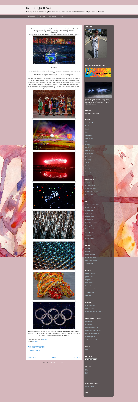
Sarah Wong (89, 153)
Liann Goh (88, 147)
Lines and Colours (90, 229)
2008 (86, 372)
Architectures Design (91, 191)
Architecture (31, 16)
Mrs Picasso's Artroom (92, 333)
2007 (86, 374)
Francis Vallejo (89, 216)
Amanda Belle (89, 123)
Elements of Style (90, 257)
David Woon (89, 126)
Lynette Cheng (89, 150)
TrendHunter (89, 263)
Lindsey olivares (90, 226)
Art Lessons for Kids (91, 340)
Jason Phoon (89, 138)
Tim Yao (87, 162)
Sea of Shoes (89, 286)
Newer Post (32, 357)
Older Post (76, 357)
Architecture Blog (90, 188)
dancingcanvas (39, 7)
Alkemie (87, 248)
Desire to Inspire (90, 254)
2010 (86, 369)
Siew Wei (88, 156)
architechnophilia (90, 185)
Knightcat (88, 280)
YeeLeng (88, 172)
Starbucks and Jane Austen (93, 289)
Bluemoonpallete (90, 336)
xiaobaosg (88, 295)
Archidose (88, 182)
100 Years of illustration (92, 204)
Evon (86, 132)
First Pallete (88, 321)
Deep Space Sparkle (91, 327)
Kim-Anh (87, 144)
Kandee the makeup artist (93, 311)
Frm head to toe (90, 305)
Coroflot (87, 251)
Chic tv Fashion (90, 273)
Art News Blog (89, 210)
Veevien (87, 166)
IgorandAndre (89, 219)
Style (61, 16)
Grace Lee (88, 135)
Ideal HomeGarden (91, 260)
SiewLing (88, 159)
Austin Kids (88, 324)
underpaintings (89, 238)
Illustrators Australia (91, 223)
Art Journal (52, 16)
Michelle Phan (89, 308)
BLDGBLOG (89, 194)
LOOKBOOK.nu (90, 283)
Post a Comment (35, 350)
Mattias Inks (88, 235)
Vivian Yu (88, 169)
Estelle (87, 129)
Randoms (35, 341)
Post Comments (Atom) (58, 363)
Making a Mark (89, 232)
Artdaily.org (88, 213)
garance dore (89, 277)
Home (54, 357)
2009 (86, 370)
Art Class (42, 16)
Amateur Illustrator (90, 207)
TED (86, 350)
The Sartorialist (89, 292)
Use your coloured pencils (93, 330)
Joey (86, 141)
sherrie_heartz (89, 386)
